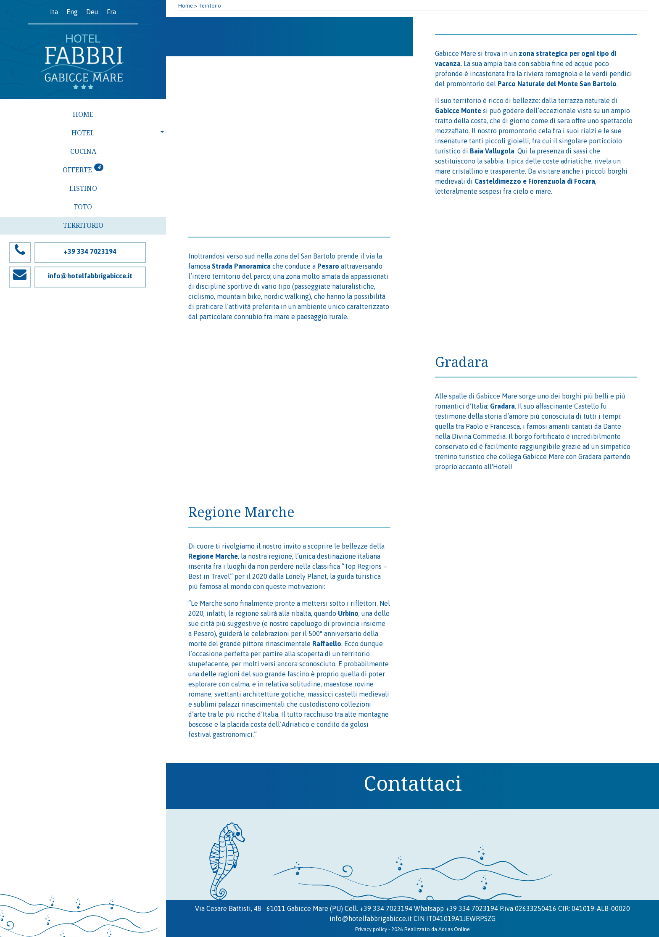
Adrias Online (454, 929)
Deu (92, 12)
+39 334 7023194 (386, 908)
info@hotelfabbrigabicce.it (371, 918)
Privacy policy (371, 929)
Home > (187, 6)
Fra (111, 12)
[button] (83, 133)
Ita (54, 12)
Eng (72, 12)
